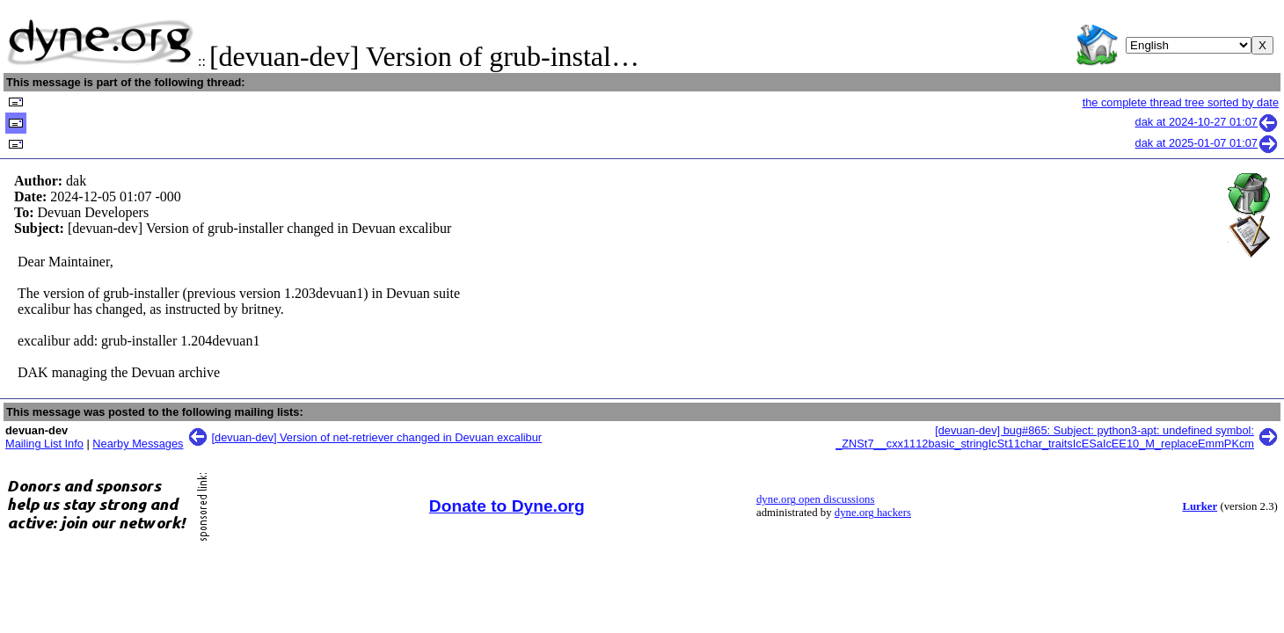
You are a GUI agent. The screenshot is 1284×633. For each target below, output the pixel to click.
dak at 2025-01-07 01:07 (1207, 142)
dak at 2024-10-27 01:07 (1207, 121)
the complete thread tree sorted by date (1181, 102)
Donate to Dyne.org (507, 506)
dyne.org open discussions (815, 499)
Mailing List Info (44, 443)
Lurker (1199, 506)
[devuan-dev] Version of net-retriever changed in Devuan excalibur (377, 437)
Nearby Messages (137, 443)
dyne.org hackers (873, 512)
